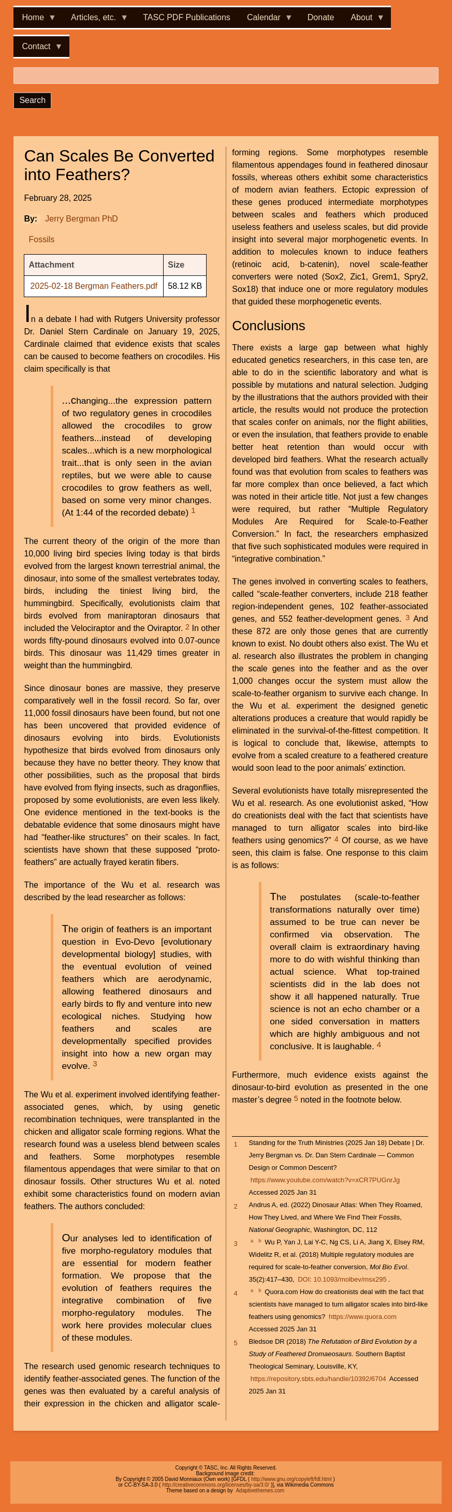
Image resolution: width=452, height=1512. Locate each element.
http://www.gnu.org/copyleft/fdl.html (291, 1479)
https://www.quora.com (363, 1316)
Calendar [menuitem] (266, 20)
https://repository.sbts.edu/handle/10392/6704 (318, 1379)
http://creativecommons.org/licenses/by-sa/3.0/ (215, 1485)
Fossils (42, 239)
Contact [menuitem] (38, 49)
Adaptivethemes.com (260, 1490)
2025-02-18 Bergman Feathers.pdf (94, 286)
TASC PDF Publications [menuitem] (186, 17)
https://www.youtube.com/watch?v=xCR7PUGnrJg (325, 1180)
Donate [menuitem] (321, 17)
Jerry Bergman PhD (81, 218)
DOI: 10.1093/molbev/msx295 (342, 1279)
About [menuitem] (363, 20)
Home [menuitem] (34, 20)
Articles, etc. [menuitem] (95, 20)
